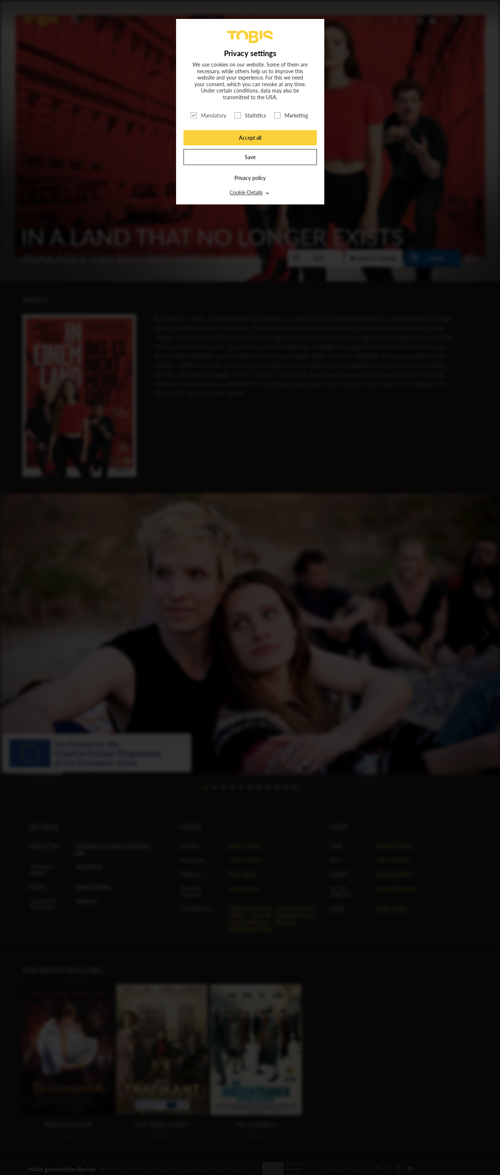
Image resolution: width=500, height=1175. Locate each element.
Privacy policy (250, 178)
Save (250, 157)
